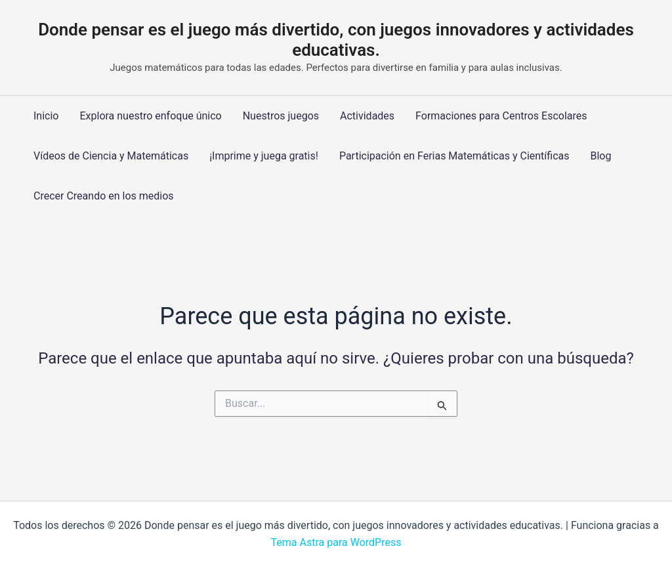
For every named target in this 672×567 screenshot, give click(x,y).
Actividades (367, 116)
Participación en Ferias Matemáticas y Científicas (454, 156)
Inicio (45, 116)
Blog (600, 156)
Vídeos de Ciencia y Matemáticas (110, 156)
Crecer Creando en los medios (103, 196)
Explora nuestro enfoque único (150, 116)
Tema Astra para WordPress (336, 542)
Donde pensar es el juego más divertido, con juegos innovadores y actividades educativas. (336, 40)
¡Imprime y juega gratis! (263, 156)
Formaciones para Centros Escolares (501, 116)
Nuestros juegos (281, 116)
